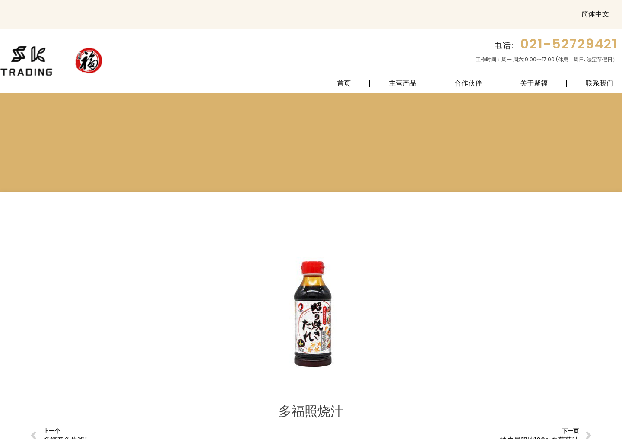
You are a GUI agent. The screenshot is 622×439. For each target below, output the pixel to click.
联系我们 (599, 83)
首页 (344, 83)
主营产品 (402, 83)
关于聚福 (534, 83)
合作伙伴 (468, 83)
